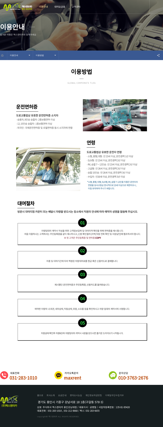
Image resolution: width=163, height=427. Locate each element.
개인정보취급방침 (93, 395)
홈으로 (40, 395)
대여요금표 (59, 6)
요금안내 (62, 395)
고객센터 (76, 6)
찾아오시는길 (76, 395)
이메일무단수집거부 (114, 395)
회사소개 (27, 6)
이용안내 (43, 6)
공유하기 (157, 55)
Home (18, 7)
